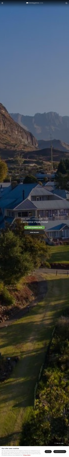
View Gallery (34, 232)
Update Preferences (60, 451)
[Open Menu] (2, 3)
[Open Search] (66, 3)
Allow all (48, 451)
